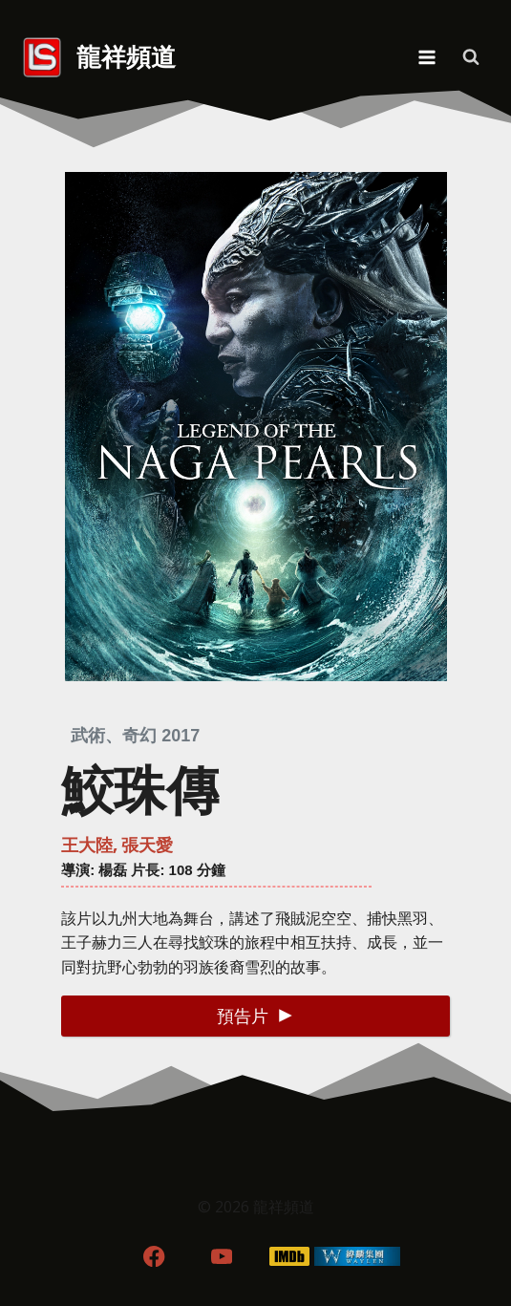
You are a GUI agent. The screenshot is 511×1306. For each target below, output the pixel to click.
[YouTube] (222, 1255)
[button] (255, 1016)
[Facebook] (154, 1255)
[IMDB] (288, 1255)
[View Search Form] (471, 57)
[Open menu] (426, 57)
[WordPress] (356, 1255)
